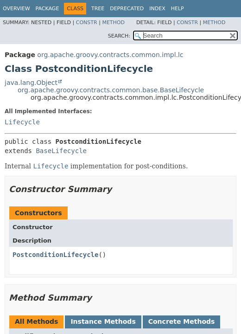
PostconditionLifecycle (55, 254)
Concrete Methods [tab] (181, 321)
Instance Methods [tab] (102, 321)
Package (47, 9)
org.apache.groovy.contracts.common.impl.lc (110, 54)
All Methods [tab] (36, 321)
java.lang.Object (31, 82)
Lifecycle (22, 122)
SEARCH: (119, 36)
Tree (97, 9)
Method (113, 22)
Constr (86, 22)
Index (157, 9)
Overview (16, 9)
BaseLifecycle (61, 150)
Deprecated (127, 9)
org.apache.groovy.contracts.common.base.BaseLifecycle (111, 90)
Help (177, 9)
